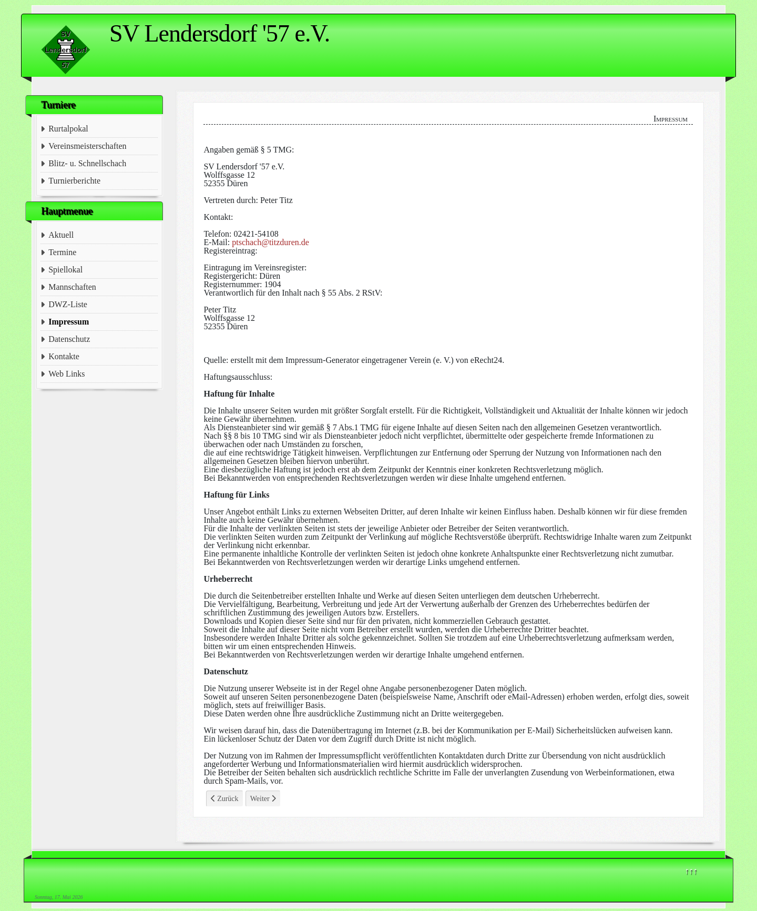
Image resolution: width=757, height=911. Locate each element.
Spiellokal (65, 269)
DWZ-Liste (67, 304)
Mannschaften (72, 286)
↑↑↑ (691, 870)
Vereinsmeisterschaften (87, 145)
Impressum (68, 321)
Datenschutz (69, 339)
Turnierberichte (74, 180)
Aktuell (61, 234)
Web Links (66, 373)
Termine (62, 252)
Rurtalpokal (68, 128)
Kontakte (63, 356)
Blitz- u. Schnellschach (87, 163)
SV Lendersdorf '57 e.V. (219, 33)
